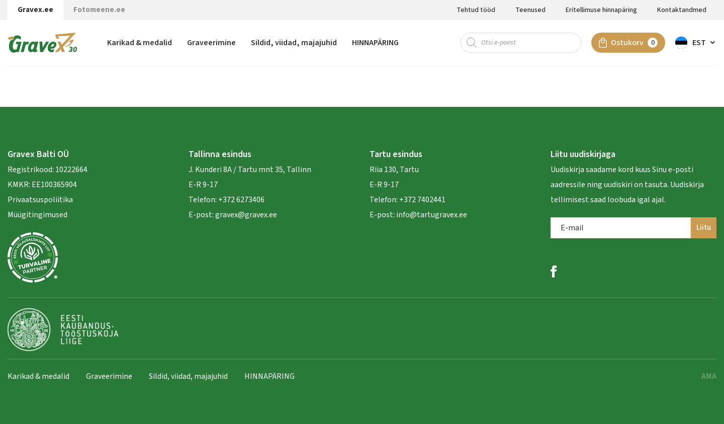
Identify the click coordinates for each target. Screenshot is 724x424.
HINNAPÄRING (375, 42)
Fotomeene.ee (99, 10)
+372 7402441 (422, 199)
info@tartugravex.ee (431, 214)
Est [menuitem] (699, 42)
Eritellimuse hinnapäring (601, 10)
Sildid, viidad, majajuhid (294, 42)
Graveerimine (211, 42)
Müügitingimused (37, 214)
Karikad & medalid (139, 42)
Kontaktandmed (681, 10)
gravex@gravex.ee (246, 214)
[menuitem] (695, 43)
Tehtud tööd (476, 10)
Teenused (530, 10)
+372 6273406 (240, 199)
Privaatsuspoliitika (40, 199)
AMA (708, 376)
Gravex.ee (35, 10)
